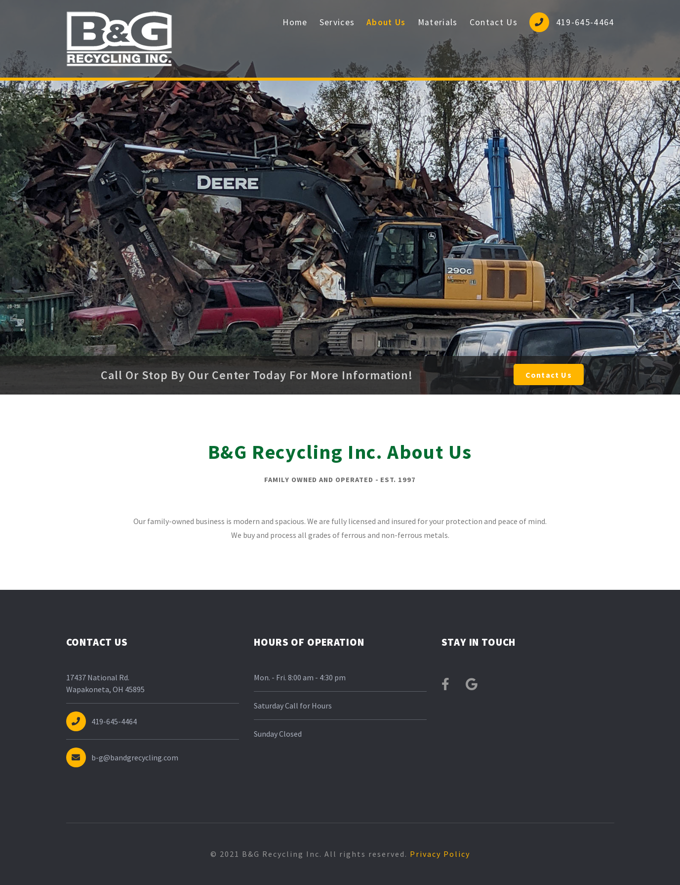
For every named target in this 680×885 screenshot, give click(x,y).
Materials (438, 22)
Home (294, 22)
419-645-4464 (571, 22)
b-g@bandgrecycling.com (122, 757)
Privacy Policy (438, 854)
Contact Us (494, 22)
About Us (386, 22)
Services (337, 22)
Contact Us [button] (548, 375)
